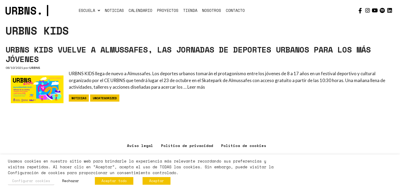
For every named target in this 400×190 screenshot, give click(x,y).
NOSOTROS (211, 10)
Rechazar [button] (70, 180)
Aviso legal (140, 145)
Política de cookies (243, 145)
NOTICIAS (114, 10)
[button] (89, 10)
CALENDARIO (140, 10)
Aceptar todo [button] (114, 180)
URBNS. (28, 10)
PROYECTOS (167, 10)
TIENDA (190, 10)
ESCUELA (89, 10)
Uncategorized (105, 98)
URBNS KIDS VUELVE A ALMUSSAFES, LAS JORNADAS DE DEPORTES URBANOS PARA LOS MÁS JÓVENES (188, 54)
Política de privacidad (187, 145)
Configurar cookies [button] (31, 180)
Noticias (78, 98)
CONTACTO (235, 10)
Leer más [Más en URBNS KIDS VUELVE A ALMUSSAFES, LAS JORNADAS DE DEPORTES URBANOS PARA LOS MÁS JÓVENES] (196, 87)
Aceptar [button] (156, 180)
